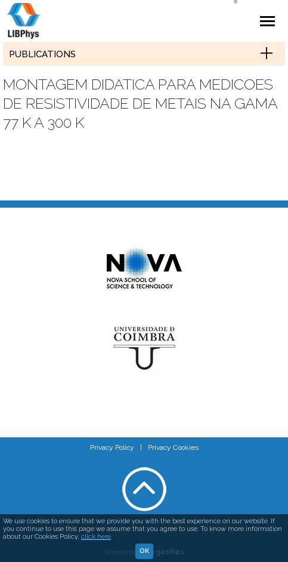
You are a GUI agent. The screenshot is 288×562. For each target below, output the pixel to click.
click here (96, 537)
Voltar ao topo (144, 489)
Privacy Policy (112, 447)
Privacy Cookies (173, 447)
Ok (144, 551)
